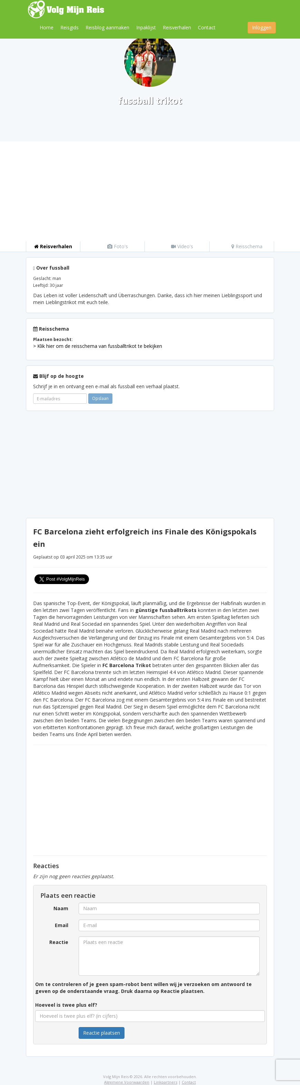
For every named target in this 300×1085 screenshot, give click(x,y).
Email (61, 925)
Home (46, 27)
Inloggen (261, 27)
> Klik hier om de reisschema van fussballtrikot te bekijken (97, 346)
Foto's (117, 246)
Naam (60, 908)
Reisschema (246, 246)
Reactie (58, 942)
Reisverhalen (177, 27)
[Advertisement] (150, 189)
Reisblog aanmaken (107, 27)
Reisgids (69, 27)
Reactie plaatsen (101, 1032)
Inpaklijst (146, 27)
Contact (207, 27)
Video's (182, 246)
